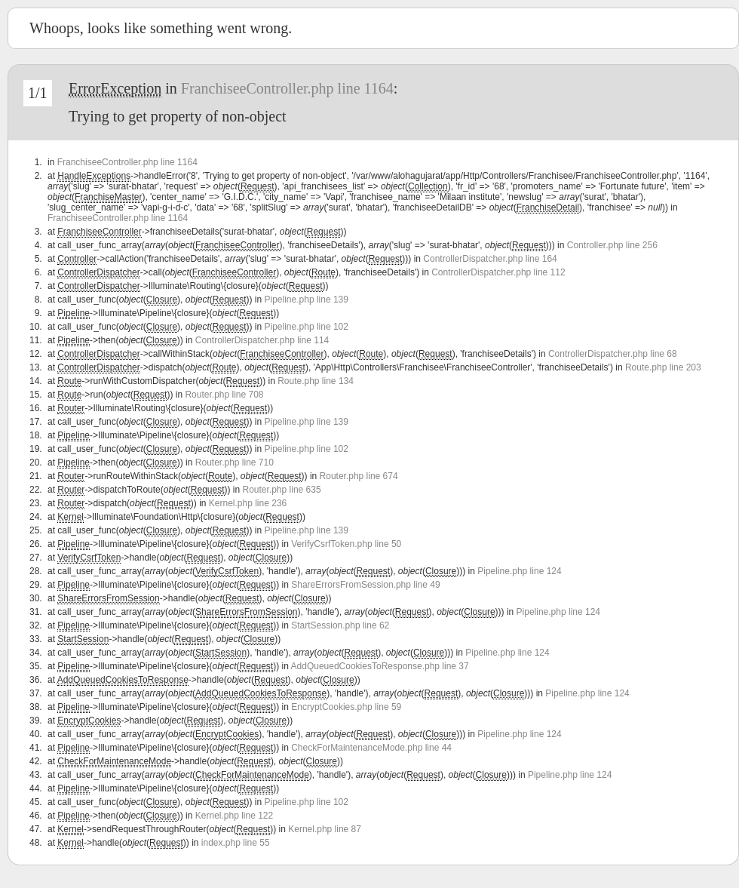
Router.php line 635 (282, 489)
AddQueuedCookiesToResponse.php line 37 (380, 666)
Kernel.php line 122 (234, 815)
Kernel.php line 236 (248, 503)
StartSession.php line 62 (340, 625)
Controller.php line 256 (612, 245)
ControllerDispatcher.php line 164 (490, 258)
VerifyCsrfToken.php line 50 (346, 544)
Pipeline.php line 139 (306, 299)
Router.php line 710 (234, 462)
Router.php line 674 (359, 476)
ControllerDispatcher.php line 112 (498, 272)
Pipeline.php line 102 (306, 326)
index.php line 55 (235, 842)
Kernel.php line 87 (324, 829)
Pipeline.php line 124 (519, 571)
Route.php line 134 (316, 381)
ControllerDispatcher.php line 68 (612, 354)
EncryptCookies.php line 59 (346, 707)
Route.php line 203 (663, 367)
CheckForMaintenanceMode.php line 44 (371, 747)
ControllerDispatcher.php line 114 (262, 340)
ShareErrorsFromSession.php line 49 (365, 584)
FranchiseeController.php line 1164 (287, 88)
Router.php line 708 (224, 394)
